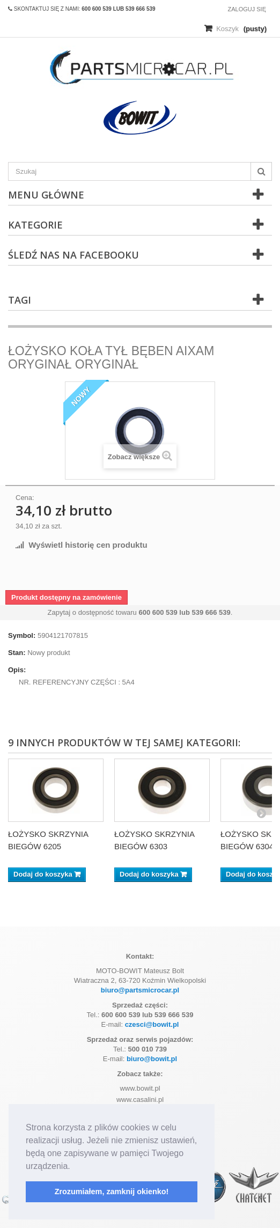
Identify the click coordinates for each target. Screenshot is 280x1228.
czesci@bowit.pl (152, 1024)
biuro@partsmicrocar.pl (140, 990)
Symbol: (21, 635)
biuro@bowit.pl (152, 1059)
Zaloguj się (246, 9)
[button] (74, 1166)
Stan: (17, 653)
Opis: (17, 670)
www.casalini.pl (140, 1099)
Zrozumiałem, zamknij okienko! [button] (112, 1191)
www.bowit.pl (140, 1088)
